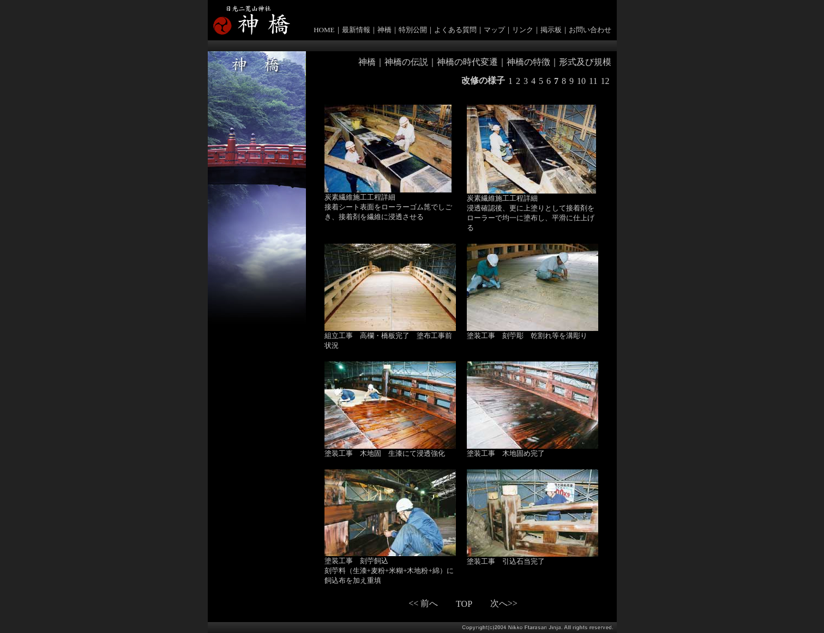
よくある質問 (455, 30)
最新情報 (356, 30)
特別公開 (413, 30)
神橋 (384, 30)
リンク (522, 30)
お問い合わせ (590, 30)
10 (581, 81)
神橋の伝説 (406, 62)
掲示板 (551, 30)
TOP (464, 603)
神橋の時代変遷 (467, 62)
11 (593, 81)
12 (605, 81)
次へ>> (504, 603)
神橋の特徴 (528, 62)
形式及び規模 (585, 62)
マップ (494, 30)
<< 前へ (423, 603)
